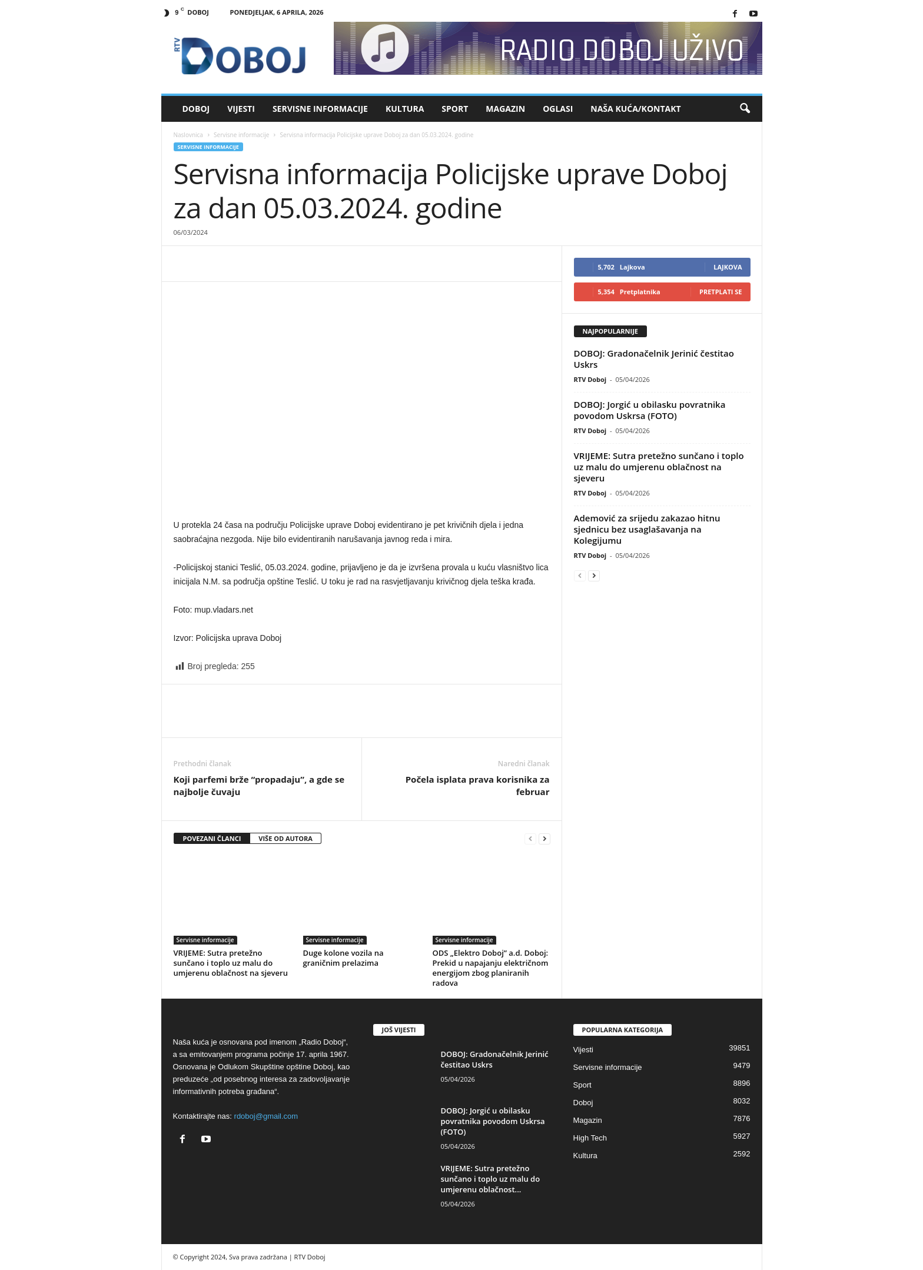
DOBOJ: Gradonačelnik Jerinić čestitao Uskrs (654, 358)
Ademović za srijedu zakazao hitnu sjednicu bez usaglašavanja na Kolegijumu (647, 529)
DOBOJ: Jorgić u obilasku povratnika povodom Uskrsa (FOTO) (650, 409)
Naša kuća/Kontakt (635, 108)
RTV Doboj (590, 379)
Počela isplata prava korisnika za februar (478, 785)
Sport (454, 108)
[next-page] (544, 839)
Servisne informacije (320, 108)
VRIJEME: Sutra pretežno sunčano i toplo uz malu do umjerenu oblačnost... (490, 1179)
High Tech (590, 1137)
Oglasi (558, 108)
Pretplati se (720, 291)
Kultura (405, 108)
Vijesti (241, 108)
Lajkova (727, 266)
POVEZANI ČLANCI (212, 838)
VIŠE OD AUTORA (285, 838)
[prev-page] (530, 839)
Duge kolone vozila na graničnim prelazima (343, 957)
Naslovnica (188, 135)
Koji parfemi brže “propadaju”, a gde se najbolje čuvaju (259, 785)
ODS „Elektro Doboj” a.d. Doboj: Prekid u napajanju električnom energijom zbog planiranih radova (491, 967)
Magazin (505, 108)
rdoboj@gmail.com (266, 1116)
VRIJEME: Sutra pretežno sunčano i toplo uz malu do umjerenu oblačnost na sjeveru (231, 962)
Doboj (196, 108)
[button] (745, 109)
